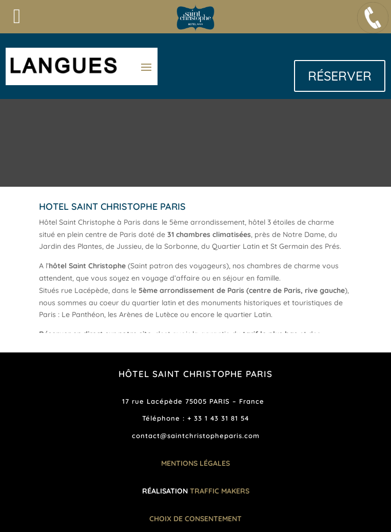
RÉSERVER (340, 76)
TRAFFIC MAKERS (219, 491)
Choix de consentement (195, 518)
